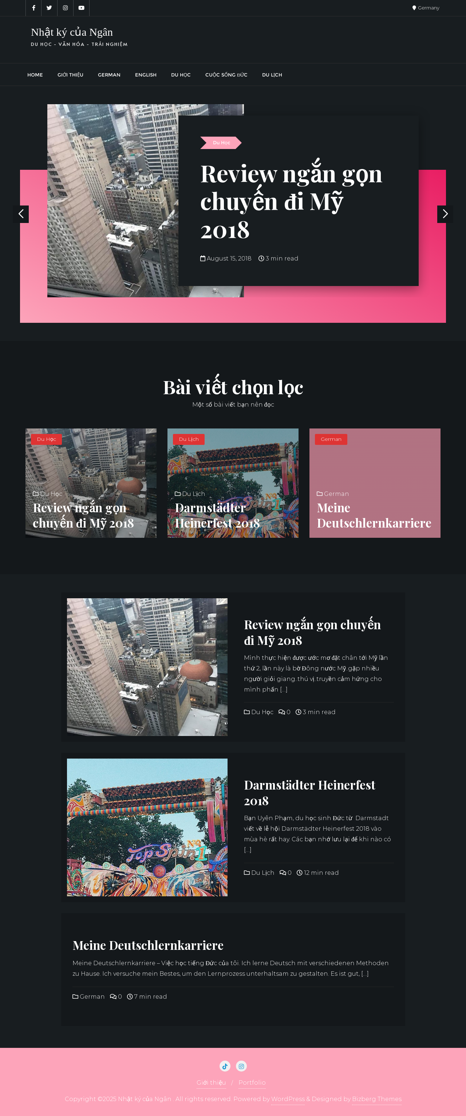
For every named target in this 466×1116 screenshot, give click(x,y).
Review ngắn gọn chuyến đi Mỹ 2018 (291, 200)
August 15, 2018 (226, 258)
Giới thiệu (211, 1082)
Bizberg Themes (377, 1099)
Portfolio (252, 1082)
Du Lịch (189, 439)
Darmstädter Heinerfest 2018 (217, 515)
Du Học (221, 142)
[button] (445, 214)
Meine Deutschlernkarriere (374, 515)
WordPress (288, 1099)
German (331, 439)
